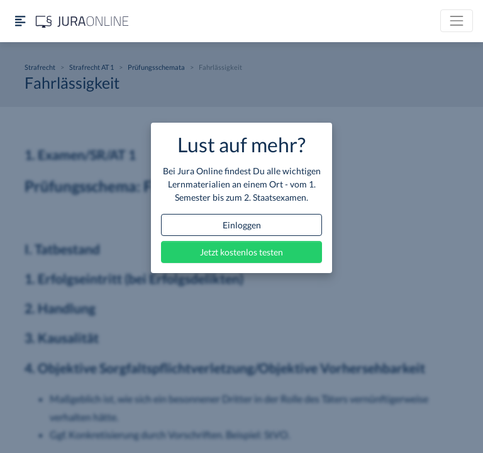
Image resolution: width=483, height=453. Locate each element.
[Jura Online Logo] (82, 21)
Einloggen (242, 225)
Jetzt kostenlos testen (241, 252)
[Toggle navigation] (456, 20)
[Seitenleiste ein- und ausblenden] (20, 21)
